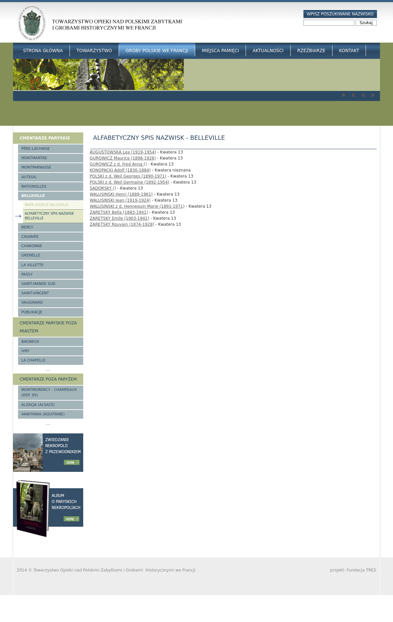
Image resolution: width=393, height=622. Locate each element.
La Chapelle (33, 360)
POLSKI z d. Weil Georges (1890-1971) (128, 176)
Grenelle (30, 255)
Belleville (33, 196)
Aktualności (268, 50)
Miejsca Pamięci (220, 50)
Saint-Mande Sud (38, 284)
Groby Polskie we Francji (157, 50)
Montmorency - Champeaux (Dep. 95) (49, 392)
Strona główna (43, 50)
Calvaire (29, 236)
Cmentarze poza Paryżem (48, 379)
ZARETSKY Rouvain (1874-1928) (122, 224)
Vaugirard (32, 302)
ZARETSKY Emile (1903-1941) (119, 218)
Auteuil (29, 177)
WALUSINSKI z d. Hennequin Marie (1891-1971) (137, 206)
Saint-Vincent (35, 293)
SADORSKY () (103, 188)
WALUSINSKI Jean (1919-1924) (120, 200)
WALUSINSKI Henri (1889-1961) (121, 194)
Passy (27, 274)
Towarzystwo (94, 50)
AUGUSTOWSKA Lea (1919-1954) (123, 152)
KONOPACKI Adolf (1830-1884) (120, 170)
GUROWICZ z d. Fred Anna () (118, 164)
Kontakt (349, 50)
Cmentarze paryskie (45, 138)
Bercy (27, 227)
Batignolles (33, 186)
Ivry (25, 351)
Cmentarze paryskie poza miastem (48, 327)
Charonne (31, 246)
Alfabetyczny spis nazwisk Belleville (49, 216)
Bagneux (30, 341)
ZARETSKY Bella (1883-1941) (119, 212)
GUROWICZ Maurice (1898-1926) (123, 158)
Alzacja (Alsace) (38, 405)
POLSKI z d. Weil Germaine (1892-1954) (129, 182)
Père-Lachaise (35, 148)
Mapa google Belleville (47, 205)
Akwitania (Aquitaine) (43, 414)
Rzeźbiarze (311, 50)
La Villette (32, 265)
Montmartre (34, 158)
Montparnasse (36, 167)
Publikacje (31, 312)
